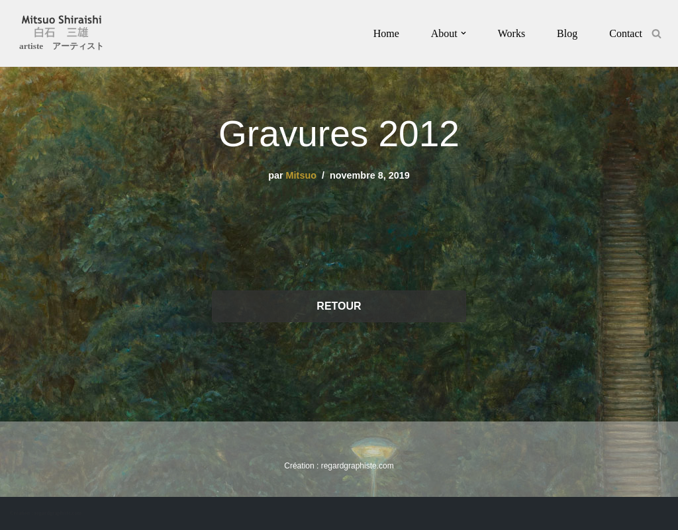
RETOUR (338, 306)
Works (511, 33)
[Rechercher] (656, 33)
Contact (625, 33)
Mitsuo (301, 175)
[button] (463, 33)
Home (386, 33)
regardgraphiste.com (357, 465)
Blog (567, 33)
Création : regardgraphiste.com (45, 513)
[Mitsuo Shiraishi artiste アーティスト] (61, 35)
